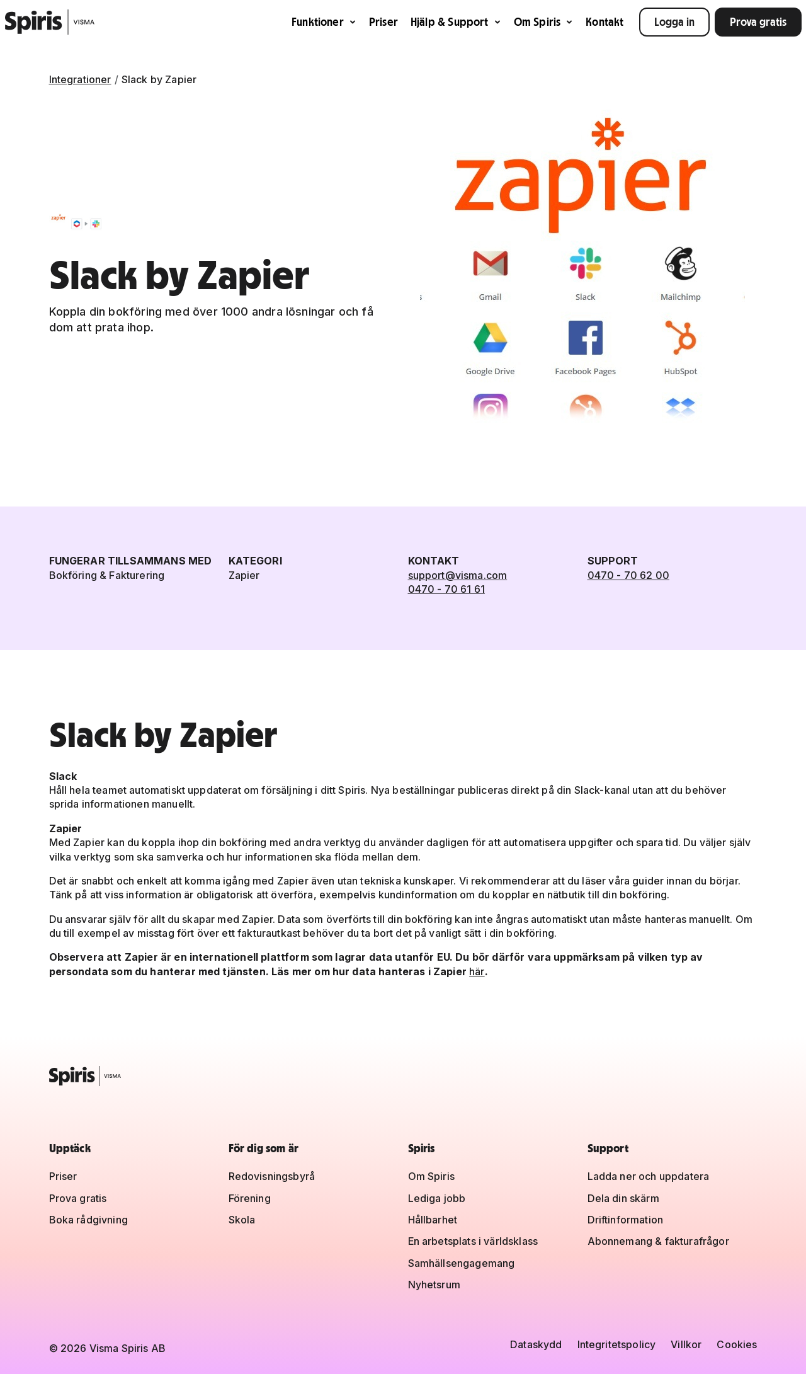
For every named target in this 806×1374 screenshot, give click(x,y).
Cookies (737, 1344)
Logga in (674, 21)
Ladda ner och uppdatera (648, 1176)
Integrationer (80, 79)
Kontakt (604, 21)
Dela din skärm (623, 1198)
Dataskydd (536, 1344)
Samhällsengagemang (461, 1263)
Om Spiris (544, 21)
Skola (242, 1219)
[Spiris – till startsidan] (403, 1076)
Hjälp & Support (456, 21)
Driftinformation (625, 1219)
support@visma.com (458, 575)
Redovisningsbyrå (272, 1176)
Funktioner (324, 21)
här (476, 971)
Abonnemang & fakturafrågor (658, 1241)
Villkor (686, 1344)
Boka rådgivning (88, 1219)
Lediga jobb (437, 1198)
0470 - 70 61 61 (446, 589)
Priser (383, 21)
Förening (250, 1198)
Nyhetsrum (434, 1284)
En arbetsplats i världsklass (473, 1241)
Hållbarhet (433, 1219)
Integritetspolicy (616, 1344)
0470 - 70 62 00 (628, 575)
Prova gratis (758, 21)
